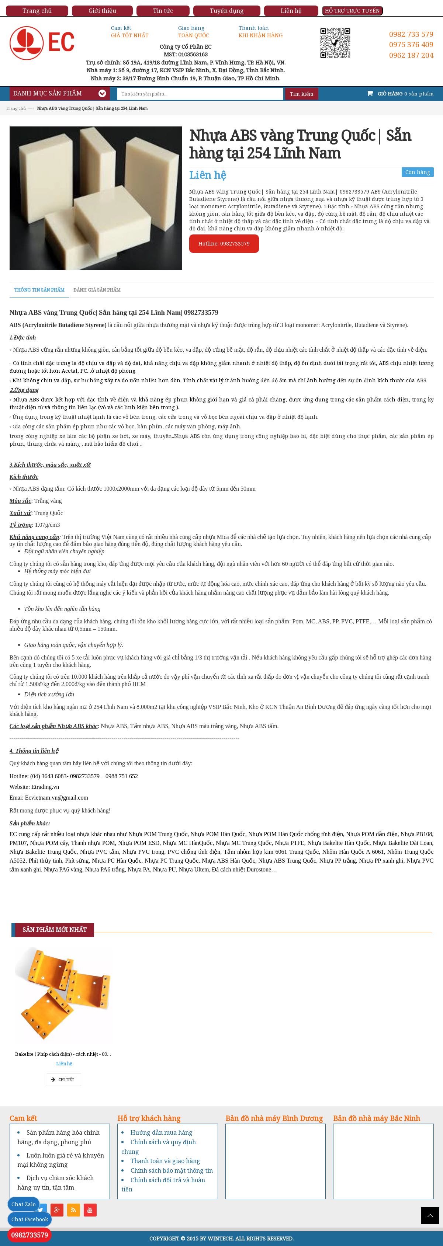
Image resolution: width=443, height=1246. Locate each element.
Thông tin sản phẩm (39, 290)
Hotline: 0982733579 (224, 243)
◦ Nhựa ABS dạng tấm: (39, 488)
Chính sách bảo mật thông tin (172, 1170)
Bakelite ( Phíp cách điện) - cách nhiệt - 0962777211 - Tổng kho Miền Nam (96, 1054)
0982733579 (29, 1235)
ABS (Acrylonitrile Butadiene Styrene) (58, 325)
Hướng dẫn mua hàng (162, 1132)
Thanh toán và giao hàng (165, 1161)
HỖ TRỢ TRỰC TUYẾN (352, 10)
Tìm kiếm (302, 93)
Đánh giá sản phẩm (97, 290)
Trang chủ (16, 108)
